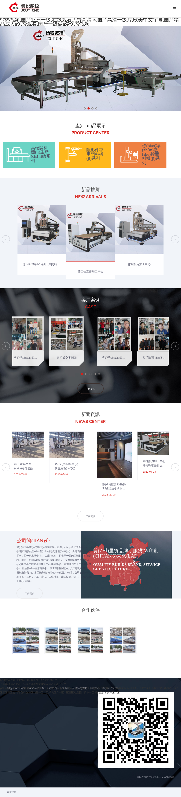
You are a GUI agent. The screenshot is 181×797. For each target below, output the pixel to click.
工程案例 (51, 671)
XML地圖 (169, 760)
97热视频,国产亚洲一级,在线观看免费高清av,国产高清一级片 (33, 786)
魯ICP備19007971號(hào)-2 (150, 760)
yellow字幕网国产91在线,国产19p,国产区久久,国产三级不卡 (32, 790)
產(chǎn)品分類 (36, 671)
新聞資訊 (64, 671)
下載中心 (94, 671)
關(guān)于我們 (16, 671)
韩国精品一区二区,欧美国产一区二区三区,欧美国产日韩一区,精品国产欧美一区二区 (73, 794)
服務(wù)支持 (79, 671)
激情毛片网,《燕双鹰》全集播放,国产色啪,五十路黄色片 (95, 790)
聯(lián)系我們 (110, 671)
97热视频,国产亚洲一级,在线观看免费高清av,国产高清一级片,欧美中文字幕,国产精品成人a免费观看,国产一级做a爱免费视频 (89, 22)
